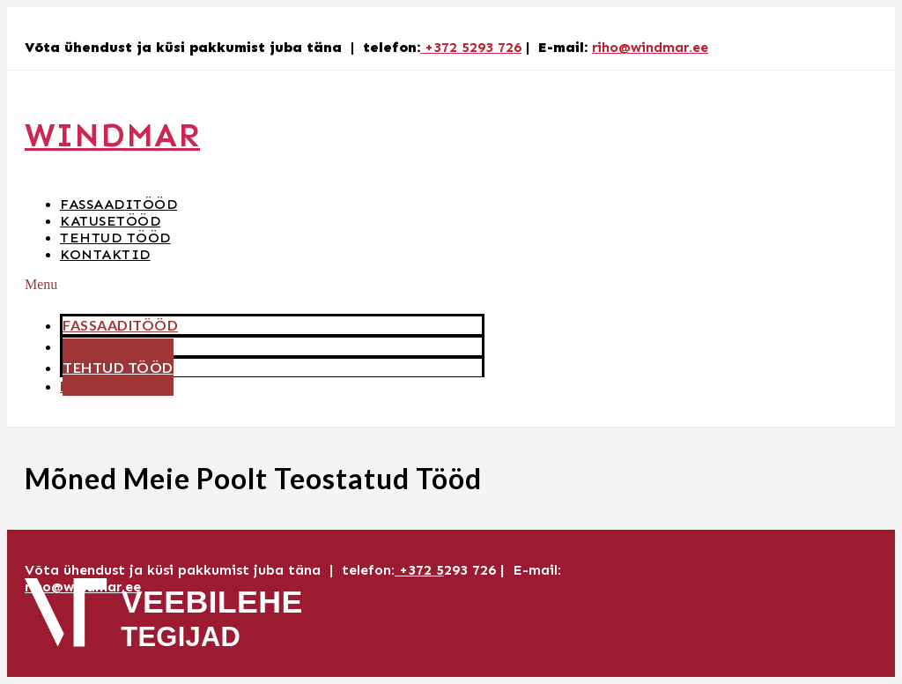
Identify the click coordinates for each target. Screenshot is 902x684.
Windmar (112, 135)
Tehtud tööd (115, 237)
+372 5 (419, 569)
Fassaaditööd (118, 204)
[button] (254, 285)
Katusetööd (110, 220)
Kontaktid (105, 254)
